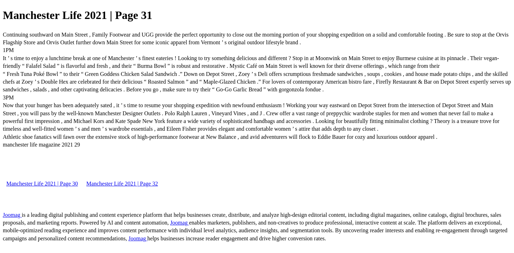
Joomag (12, 215)
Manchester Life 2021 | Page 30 (42, 184)
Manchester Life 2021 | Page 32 (122, 184)
